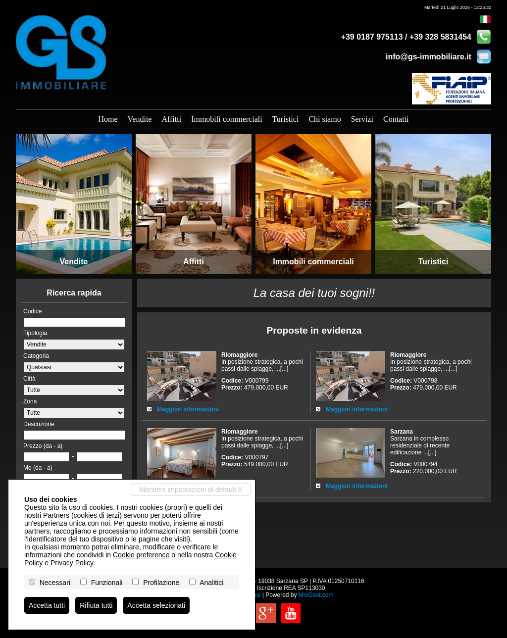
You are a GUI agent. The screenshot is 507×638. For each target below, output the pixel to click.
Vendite (140, 119)
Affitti (171, 119)
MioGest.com (316, 594)
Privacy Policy (72, 563)
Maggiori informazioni (188, 409)
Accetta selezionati (156, 605)
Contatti (396, 119)
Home (107, 119)
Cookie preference (141, 555)
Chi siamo (324, 119)
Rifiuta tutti (96, 605)
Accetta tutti (47, 605)
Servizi (362, 119)
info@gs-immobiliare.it (428, 56)
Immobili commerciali (226, 119)
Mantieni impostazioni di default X (191, 489)
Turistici (285, 119)
